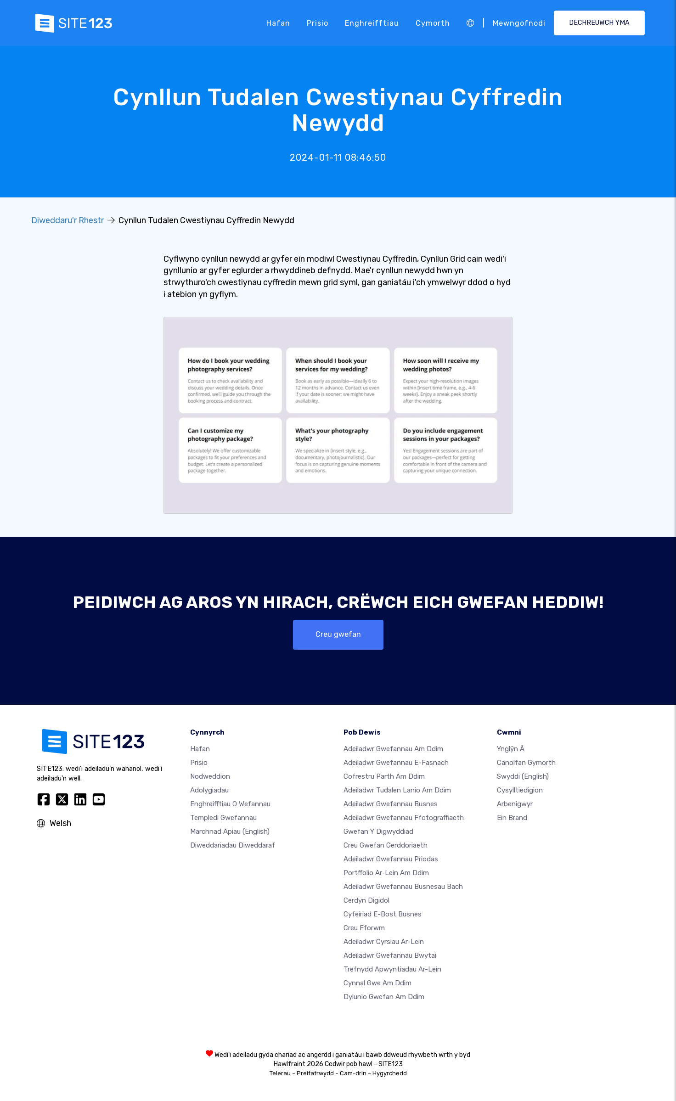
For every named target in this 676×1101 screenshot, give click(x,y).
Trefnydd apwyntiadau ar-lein (392, 969)
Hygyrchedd (389, 1073)
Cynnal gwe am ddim (377, 983)
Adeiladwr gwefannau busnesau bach (403, 886)
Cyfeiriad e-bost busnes (383, 914)
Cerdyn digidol (366, 900)
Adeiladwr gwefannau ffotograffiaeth (404, 818)
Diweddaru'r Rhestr (67, 220)
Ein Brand (512, 818)
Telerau (280, 1073)
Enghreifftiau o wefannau (230, 804)
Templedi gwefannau (223, 818)
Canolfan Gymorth (526, 762)
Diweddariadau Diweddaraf (232, 845)
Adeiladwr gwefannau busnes (391, 804)
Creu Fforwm (364, 928)
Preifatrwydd (315, 1073)
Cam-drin (353, 1073)
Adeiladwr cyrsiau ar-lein (384, 942)
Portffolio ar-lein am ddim (386, 873)
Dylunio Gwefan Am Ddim (384, 997)
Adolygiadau (209, 790)
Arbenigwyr (515, 804)
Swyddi (523, 776)
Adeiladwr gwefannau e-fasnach (396, 762)
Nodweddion (210, 776)
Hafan (278, 22)
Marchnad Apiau (230, 831)
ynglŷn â (510, 749)
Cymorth (433, 22)
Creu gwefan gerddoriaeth (386, 845)
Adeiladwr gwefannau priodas (391, 859)
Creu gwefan (338, 634)
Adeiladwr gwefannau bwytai (390, 955)
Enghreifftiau (372, 22)
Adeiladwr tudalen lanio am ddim (397, 790)
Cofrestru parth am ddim (384, 776)
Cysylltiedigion (520, 790)
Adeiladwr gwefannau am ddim (393, 749)
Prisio (317, 22)
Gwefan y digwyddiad (378, 831)
